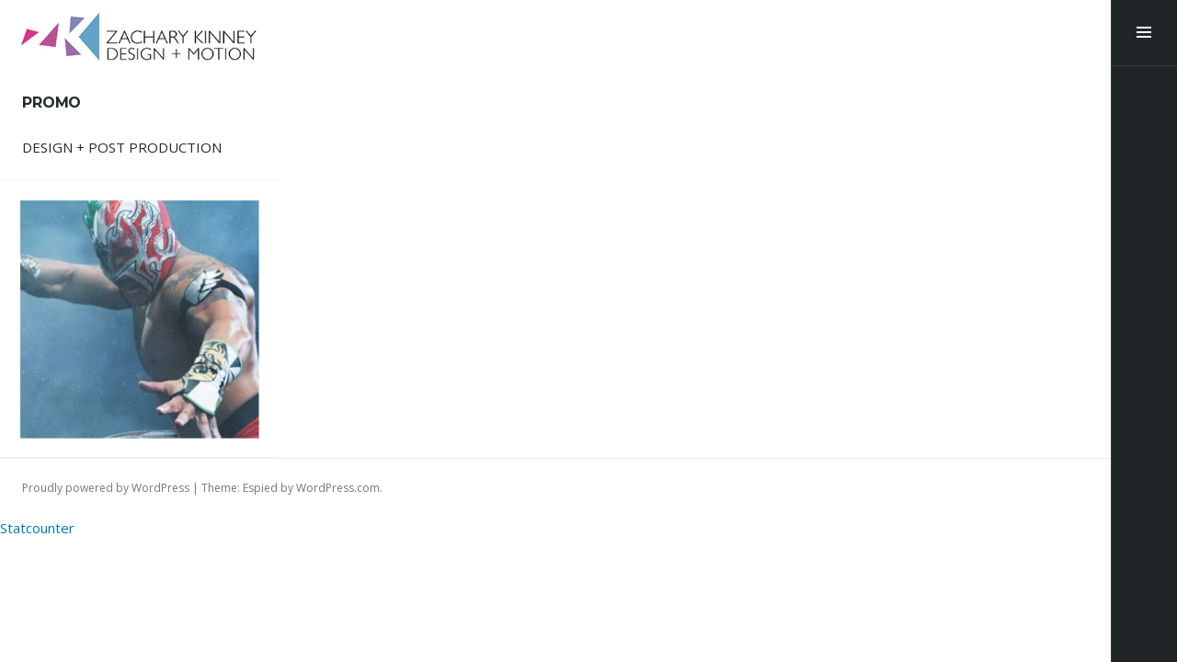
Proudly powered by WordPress (105, 488)
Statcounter (37, 528)
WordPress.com (338, 488)
